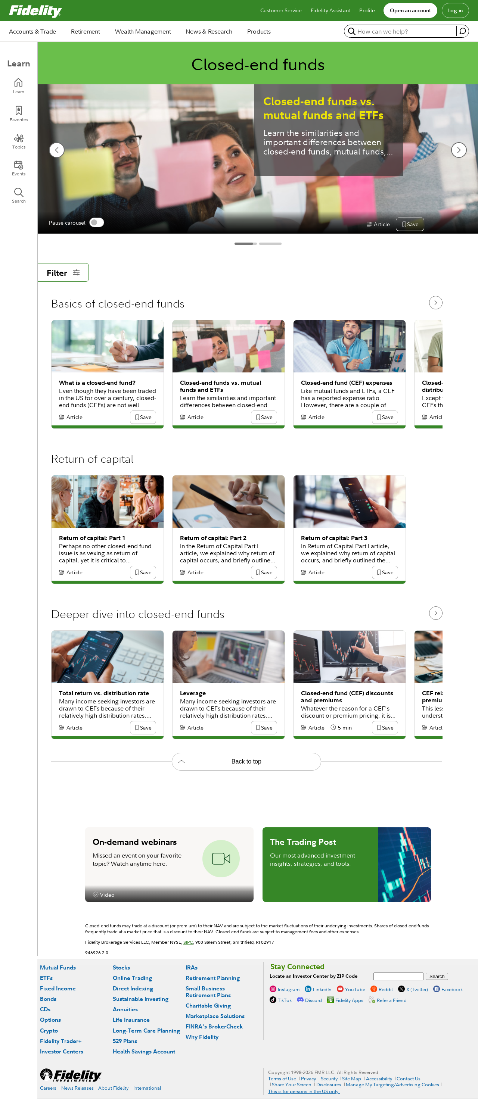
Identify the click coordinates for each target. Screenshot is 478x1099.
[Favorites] (18, 114)
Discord (313, 1000)
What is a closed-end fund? (97, 382)
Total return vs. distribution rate (104, 693)
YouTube (355, 989)
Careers (48, 1088)
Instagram (288, 989)
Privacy (308, 1078)
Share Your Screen (291, 1084)
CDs (45, 1009)
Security (329, 1078)
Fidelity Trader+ (60, 1041)
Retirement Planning (213, 977)
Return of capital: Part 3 (334, 537)
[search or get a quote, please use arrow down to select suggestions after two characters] (401, 31)
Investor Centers (61, 1051)
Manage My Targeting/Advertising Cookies (392, 1084)
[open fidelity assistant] (462, 31)
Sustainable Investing (140, 998)
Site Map (351, 1078)
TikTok (285, 1000)
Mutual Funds (58, 967)
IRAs (192, 967)
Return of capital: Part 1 (92, 537)
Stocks (121, 967)
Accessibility (379, 1078)
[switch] (96, 222)
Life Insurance (131, 1019)
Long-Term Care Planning (146, 1030)
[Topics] (18, 141)
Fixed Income (58, 988)
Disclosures (328, 1084)
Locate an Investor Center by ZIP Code (314, 976)
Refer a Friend (392, 1000)
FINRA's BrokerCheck (214, 1026)
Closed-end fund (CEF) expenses (346, 382)
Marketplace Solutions (215, 1016)
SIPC (188, 942)
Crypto (49, 1030)
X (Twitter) (417, 989)
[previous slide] (57, 150)
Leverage (193, 693)
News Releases (77, 1088)
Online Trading (132, 977)
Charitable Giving (208, 1005)
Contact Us (408, 1078)
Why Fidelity (202, 1036)
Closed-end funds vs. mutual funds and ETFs (323, 108)
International (147, 1088)
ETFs (46, 977)
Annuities (125, 1009)
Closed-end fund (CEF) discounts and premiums (347, 697)
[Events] (18, 168)
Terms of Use (282, 1078)
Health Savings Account (144, 1051)
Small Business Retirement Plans (208, 992)
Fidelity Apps (349, 1000)
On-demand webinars (135, 841)
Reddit (386, 989)
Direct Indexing (133, 988)
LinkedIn (322, 989)
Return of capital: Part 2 (213, 537)
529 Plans (125, 1041)
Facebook (452, 989)
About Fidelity (113, 1088)
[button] (412, 225)
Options (50, 1019)
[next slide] (459, 150)
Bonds (48, 998)
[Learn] (18, 86)
